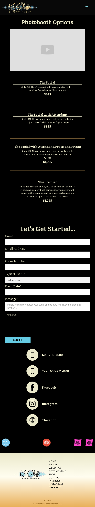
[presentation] (30, 327)
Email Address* (15, 249)
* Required (10, 314)
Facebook (55, 480)
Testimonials (57, 471)
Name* (10, 236)
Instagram (56, 484)
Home (52, 461)
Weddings (55, 467)
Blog (52, 474)
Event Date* (13, 286)
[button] (87, 7)
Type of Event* (15, 274)
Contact (55, 477)
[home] (19, 7)
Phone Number (15, 261)
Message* (11, 299)
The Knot (55, 487)
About (53, 464)
